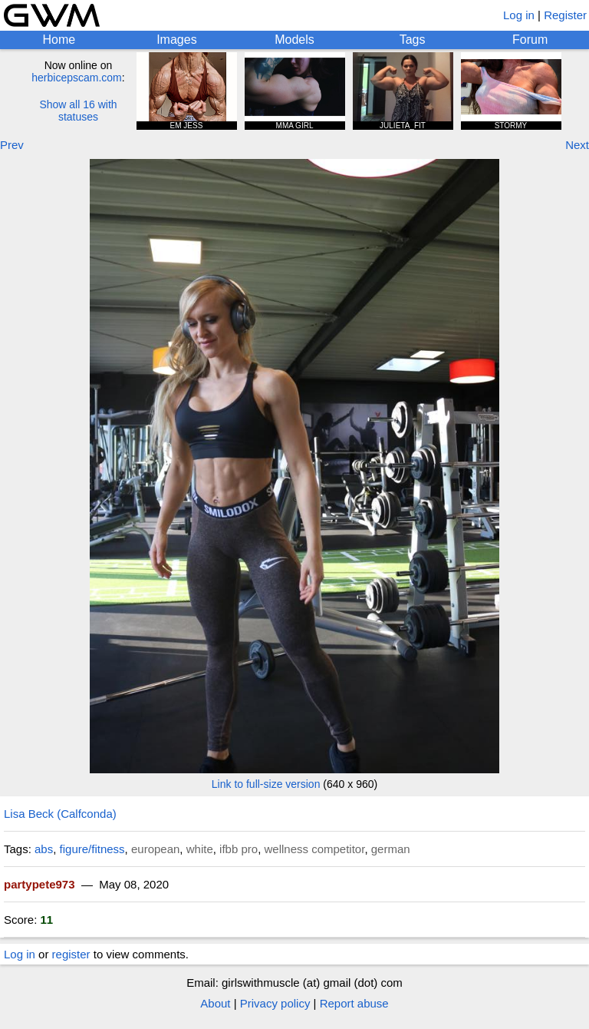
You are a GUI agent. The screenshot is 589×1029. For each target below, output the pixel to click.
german (390, 848)
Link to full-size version (266, 784)
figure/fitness (92, 848)
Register (565, 15)
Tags (413, 39)
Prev (12, 144)
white (199, 848)
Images (176, 39)
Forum (530, 39)
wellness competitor (314, 848)
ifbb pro (238, 848)
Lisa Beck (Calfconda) (60, 813)
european (155, 848)
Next (577, 144)
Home (58, 39)
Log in (519, 15)
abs (44, 848)
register (71, 954)
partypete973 (39, 884)
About (215, 1003)
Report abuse (354, 1003)
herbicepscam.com (76, 77)
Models (294, 39)
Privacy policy (275, 1003)
